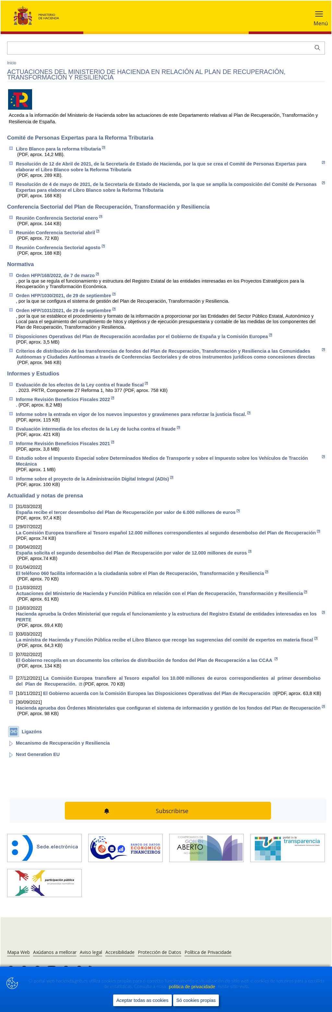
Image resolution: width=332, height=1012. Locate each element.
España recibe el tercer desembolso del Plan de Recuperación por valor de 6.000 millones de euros (128, 512)
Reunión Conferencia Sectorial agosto (60, 247)
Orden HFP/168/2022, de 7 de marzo (57, 275)
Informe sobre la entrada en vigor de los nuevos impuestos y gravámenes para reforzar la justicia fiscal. (133, 414)
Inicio (11, 63)
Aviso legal (91, 952)
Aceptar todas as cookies (142, 1000)
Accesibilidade (120, 952)
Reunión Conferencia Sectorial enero (59, 218)
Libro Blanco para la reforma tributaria (60, 149)
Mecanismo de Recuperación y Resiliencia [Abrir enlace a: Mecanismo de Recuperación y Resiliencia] (63, 743)
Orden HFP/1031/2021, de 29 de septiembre (65, 310)
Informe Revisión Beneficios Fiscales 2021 (65, 443)
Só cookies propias (196, 1000)
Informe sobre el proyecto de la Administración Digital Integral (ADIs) (94, 479)
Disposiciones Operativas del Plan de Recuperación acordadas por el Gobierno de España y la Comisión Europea (144, 336)
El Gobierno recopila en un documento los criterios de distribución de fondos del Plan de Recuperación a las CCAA (147, 660)
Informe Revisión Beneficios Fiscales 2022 (65, 399)
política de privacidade (193, 986)
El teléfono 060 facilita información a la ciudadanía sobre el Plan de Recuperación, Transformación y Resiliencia (142, 573)
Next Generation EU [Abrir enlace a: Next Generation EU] (38, 754)
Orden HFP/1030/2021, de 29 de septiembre (65, 295)
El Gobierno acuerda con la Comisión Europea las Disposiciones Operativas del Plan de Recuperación (159, 693)
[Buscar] (166, 48)
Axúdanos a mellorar (55, 952)
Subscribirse (172, 811)
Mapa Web (18, 952)
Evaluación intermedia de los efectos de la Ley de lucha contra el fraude (98, 429)
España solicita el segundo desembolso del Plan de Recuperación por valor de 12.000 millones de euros (133, 552)
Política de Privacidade (207, 952)
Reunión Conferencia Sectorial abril (57, 232)
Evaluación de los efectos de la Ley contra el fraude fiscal (82, 384)
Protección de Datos (159, 952)
